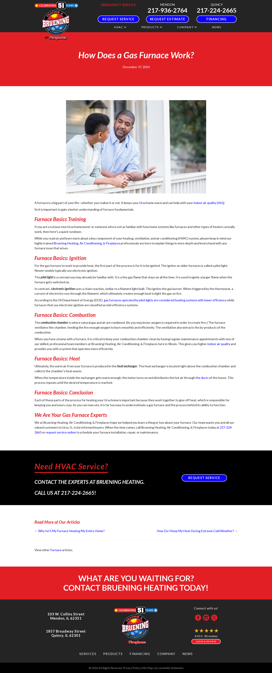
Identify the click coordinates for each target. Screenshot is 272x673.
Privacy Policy (131, 667)
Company (185, 27)
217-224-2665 (216, 10)
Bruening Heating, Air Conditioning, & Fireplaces (87, 243)
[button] (125, 27)
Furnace (56, 550)
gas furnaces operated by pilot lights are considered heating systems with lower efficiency (165, 300)
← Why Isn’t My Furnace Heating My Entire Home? (70, 531)
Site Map (147, 667)
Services (87, 654)
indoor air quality (218, 344)
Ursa (142, 203)
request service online (61, 432)
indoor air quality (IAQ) (209, 203)
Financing (140, 654)
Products (150, 27)
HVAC (118, 27)
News (216, 27)
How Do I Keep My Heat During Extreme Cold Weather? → (197, 531)
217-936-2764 (167, 10)
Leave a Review (206, 641)
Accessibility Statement (169, 667)
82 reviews (211, 636)
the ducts (202, 378)
